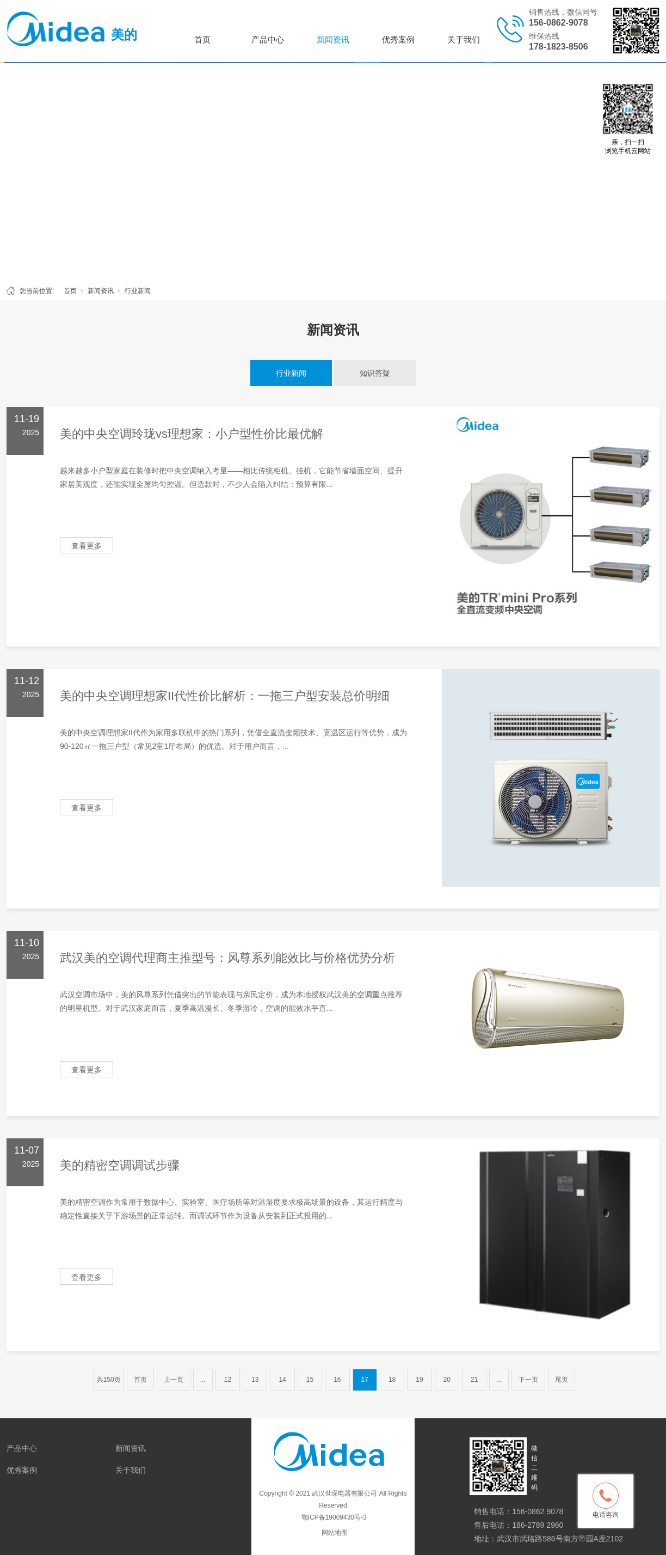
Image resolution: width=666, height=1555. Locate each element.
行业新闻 (138, 291)
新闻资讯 (333, 39)
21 (474, 1379)
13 (254, 1379)
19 (419, 1379)
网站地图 (335, 1532)
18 (392, 1379)
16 (337, 1379)
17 (364, 1379)
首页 (202, 39)
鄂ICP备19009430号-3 (332, 1517)
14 (282, 1379)
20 (447, 1379)
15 (309, 1379)
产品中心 (267, 39)
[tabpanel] (333, 171)
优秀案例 (398, 39)
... (203, 1379)
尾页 (561, 1379)
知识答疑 (375, 373)
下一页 (528, 1379)
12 (227, 1379)
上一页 (173, 1379)
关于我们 (463, 39)
